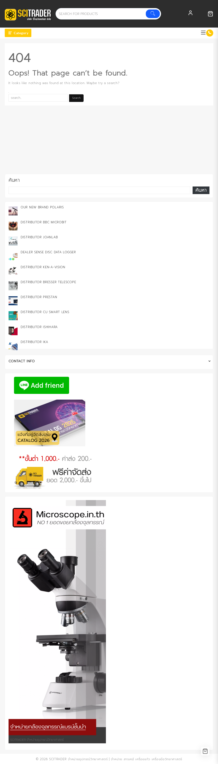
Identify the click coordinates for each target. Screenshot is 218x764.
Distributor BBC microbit (44, 222)
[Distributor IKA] (13, 345)
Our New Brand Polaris (42, 207)
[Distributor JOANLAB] (13, 240)
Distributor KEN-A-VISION (43, 267)
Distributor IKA (34, 342)
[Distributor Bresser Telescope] (13, 285)
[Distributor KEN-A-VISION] (13, 270)
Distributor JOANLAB (39, 237)
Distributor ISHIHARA (39, 327)
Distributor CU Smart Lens (45, 312)
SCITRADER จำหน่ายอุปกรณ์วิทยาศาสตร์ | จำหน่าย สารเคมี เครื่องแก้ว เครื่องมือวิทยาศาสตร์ (115, 759)
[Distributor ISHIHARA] (13, 330)
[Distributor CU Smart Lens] (13, 315)
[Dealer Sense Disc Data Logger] (13, 255)
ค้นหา (14, 180)
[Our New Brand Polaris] (13, 210)
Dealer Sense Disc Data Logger (48, 252)
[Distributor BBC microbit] (13, 225)
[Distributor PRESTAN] (13, 300)
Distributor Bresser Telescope (48, 282)
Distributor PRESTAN (39, 297)
